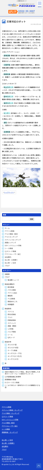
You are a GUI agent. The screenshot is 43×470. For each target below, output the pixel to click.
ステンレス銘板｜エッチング (12, 410)
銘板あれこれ (12, 301)
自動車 (7, 274)
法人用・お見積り (11, 260)
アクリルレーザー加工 (13, 254)
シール (10, 334)
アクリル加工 (12, 293)
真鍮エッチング (10, 242)
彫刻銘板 (11, 287)
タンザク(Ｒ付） (13, 359)
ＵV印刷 (10, 329)
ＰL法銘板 (11, 298)
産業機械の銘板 (10, 379)
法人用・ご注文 (10, 263)
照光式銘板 (12, 314)
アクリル (11, 311)
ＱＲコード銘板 (10, 251)
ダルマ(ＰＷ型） (13, 347)
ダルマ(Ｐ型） (13, 344)
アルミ (10, 317)
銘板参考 (8, 342)
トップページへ (9, 192)
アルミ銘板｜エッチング (10, 413)
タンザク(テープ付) (15, 353)
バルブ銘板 (12, 332)
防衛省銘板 (12, 320)
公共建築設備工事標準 (13, 377)
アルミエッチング (11, 237)
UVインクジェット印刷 (13, 245)
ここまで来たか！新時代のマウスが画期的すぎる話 (22, 386)
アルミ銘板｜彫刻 (11, 234)
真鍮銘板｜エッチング (10, 432)
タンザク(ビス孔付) (15, 356)
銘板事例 (8, 308)
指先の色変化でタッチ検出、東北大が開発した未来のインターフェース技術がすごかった (22, 373)
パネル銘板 (12, 290)
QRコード (11, 337)
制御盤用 (11, 304)
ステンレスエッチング (13, 240)
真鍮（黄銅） (12, 326)
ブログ (7, 266)
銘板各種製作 (9, 284)
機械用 (10, 296)
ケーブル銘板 (12, 350)
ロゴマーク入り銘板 (12, 382)
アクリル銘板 (9, 231)
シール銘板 (9, 248)
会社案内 (8, 257)
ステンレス (12, 323)
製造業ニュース (13, 280)
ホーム (7, 228)
